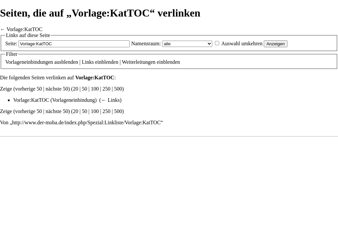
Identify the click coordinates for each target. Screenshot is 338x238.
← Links (110, 100)
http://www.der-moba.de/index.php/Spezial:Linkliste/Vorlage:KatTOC (86, 122)
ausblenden (66, 62)
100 (95, 89)
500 (118, 89)
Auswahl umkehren (241, 43)
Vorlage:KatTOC (25, 29)
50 (84, 89)
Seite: (11, 43)
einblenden (106, 62)
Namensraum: (146, 43)
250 (107, 89)
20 (75, 89)
